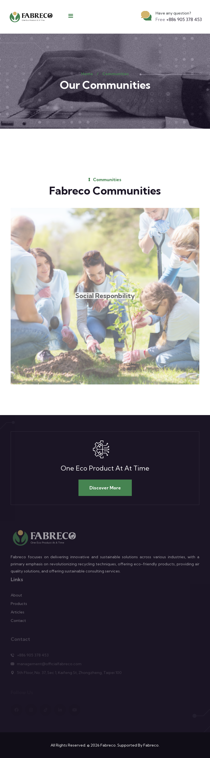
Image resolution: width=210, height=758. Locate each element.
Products (19, 605)
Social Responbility (105, 298)
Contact (18, 622)
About (16, 597)
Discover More (105, 487)
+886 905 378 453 (179, 19)
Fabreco (108, 745)
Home (87, 73)
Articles (17, 614)
